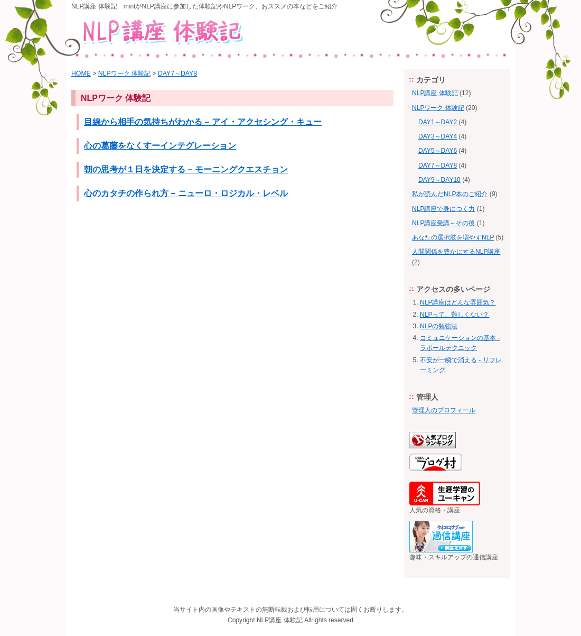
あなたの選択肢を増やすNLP (453, 237)
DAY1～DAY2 (437, 122)
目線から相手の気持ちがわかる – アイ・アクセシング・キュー (203, 121)
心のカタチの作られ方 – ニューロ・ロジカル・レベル (186, 193)
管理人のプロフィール (443, 410)
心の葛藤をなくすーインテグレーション (160, 145)
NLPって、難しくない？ (454, 314)
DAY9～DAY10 (439, 179)
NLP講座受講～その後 (443, 223)
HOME (81, 73)
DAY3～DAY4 (437, 136)
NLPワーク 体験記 (124, 73)
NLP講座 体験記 (435, 93)
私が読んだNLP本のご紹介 (450, 194)
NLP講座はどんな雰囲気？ (457, 302)
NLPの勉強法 (438, 326)
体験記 (293, 620)
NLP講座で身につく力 (443, 209)
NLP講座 (269, 620)
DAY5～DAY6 (437, 150)
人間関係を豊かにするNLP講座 (456, 251)
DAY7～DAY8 (177, 73)
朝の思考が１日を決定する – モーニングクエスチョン (186, 169)
